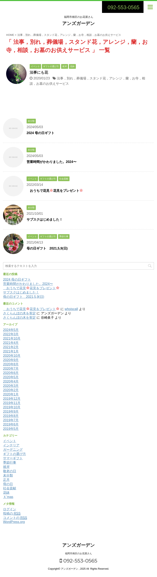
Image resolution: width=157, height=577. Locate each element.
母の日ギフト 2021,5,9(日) (47, 248)
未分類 (8, 475)
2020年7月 (11, 368)
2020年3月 (11, 385)
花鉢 (6, 492)
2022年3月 (11, 334)
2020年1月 (11, 394)
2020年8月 (11, 364)
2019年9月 (11, 411)
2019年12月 (11, 398)
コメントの (15, 518)
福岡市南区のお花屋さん (78, 553)
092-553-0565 (78, 561)
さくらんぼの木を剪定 (19, 313)
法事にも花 (39, 72)
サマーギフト (13, 458)
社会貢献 (9, 488)
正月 (6, 479)
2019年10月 (11, 407)
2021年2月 (11, 347)
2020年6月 (11, 373)
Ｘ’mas (8, 497)
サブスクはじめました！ (45, 219)
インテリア (11, 445)
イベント (9, 441)
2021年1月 (11, 351)
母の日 (8, 484)
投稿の (11, 513)
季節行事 (9, 462)
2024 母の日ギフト (40, 133)
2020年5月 (11, 377)
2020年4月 (11, 381)
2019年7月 (11, 420)
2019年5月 (11, 428)
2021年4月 (11, 342)
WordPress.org (14, 522)
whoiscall (71, 309)
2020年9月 (11, 360)
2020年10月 (11, 355)
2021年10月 (11, 338)
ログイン (9, 509)
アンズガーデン (78, 23)
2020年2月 (11, 390)
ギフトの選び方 (14, 454)
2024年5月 (11, 330)
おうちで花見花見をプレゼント (55, 190)
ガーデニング (13, 449)
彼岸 (6, 467)
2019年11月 (11, 403)
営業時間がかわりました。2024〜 (51, 162)
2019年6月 (11, 424)
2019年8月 (11, 416)
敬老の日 (9, 471)
